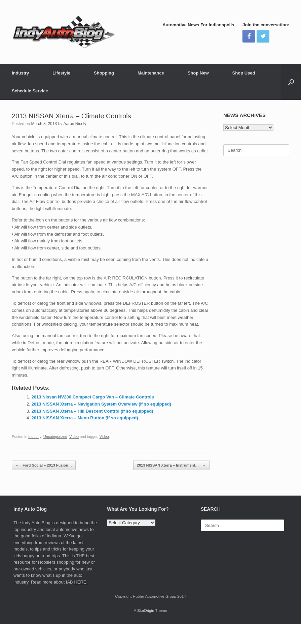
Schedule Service (30, 90)
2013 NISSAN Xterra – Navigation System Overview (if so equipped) (101, 404)
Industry (20, 73)
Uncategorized (55, 437)
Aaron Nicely (74, 123)
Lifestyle (61, 73)
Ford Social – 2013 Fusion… (43, 465)
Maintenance (151, 73)
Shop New (198, 73)
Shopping (104, 73)
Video (74, 437)
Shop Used (243, 73)
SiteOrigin (145, 610)
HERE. (80, 582)
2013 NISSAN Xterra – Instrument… (171, 465)
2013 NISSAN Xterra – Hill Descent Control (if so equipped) (92, 411)
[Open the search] (291, 82)
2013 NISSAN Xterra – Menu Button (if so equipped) (85, 417)
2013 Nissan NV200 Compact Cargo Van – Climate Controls (93, 396)
